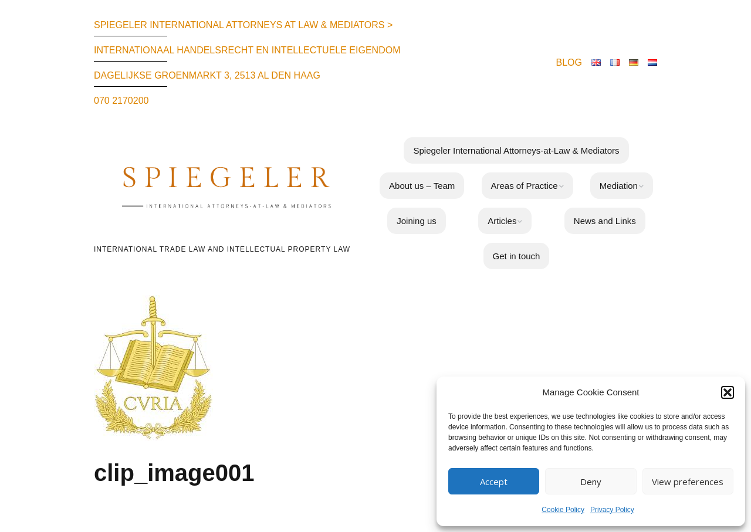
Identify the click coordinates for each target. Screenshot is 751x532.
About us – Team (422, 186)
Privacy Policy (612, 510)
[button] (727, 392)
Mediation (619, 186)
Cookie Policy (563, 510)
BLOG (569, 62)
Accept (494, 481)
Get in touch (516, 256)
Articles (502, 221)
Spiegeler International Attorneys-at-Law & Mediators (516, 150)
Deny (590, 481)
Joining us (417, 221)
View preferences (687, 481)
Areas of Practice (524, 186)
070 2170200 (121, 101)
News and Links (605, 221)
